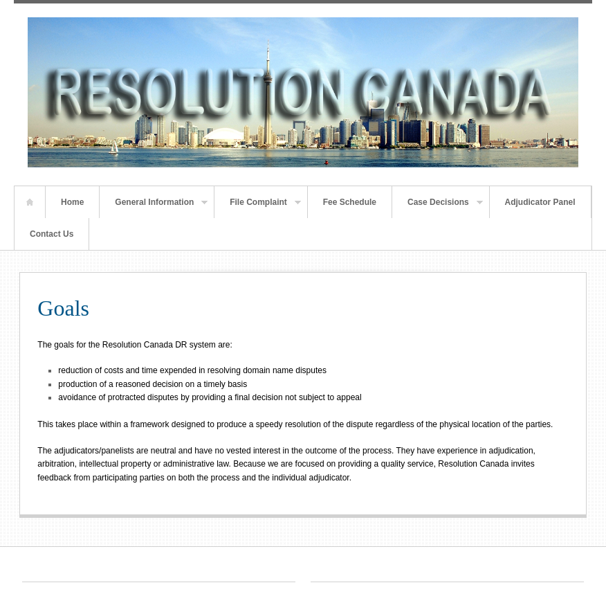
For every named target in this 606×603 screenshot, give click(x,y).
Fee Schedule (349, 202)
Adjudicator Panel (540, 202)
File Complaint (257, 207)
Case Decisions (437, 207)
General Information (154, 207)
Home (30, 202)
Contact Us (51, 234)
